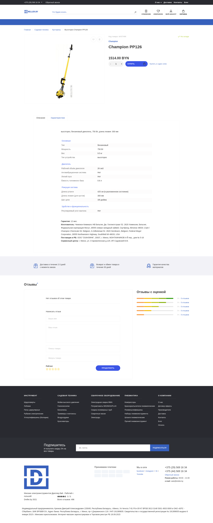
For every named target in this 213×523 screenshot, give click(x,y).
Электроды (95, 417)
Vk (156, 471)
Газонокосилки (64, 406)
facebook (140, 471)
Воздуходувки (63, 417)
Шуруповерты (29, 402)
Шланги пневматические (135, 417)
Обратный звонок (53, 2)
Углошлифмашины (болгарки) (36, 417)
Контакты (178, 2)
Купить (136, 64)
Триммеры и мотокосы (67, 414)
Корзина (183, 12)
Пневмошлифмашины (134, 410)
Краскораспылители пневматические (140, 406)
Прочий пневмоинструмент (136, 421)
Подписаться (160, 448)
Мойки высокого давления (68, 402)
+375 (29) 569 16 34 (32, 2)
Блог (186, 2)
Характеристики (58, 118)
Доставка (168, 2)
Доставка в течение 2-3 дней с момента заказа (49, 265)
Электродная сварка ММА (101, 402)
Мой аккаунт (171, 12)
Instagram (150, 471)
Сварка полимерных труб (101, 410)
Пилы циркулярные (32, 410)
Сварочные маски (98, 414)
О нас (157, 2)
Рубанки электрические (33, 414)
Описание (40, 118)
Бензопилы (62, 410)
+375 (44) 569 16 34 (176, 471)
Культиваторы (63, 421)
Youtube (140, 474)
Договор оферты (165, 406)
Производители (164, 410)
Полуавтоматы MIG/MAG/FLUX (104, 406)
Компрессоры (130, 402)
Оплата (161, 425)
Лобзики (27, 406)
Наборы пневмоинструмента (136, 414)
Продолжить (108, 368)
